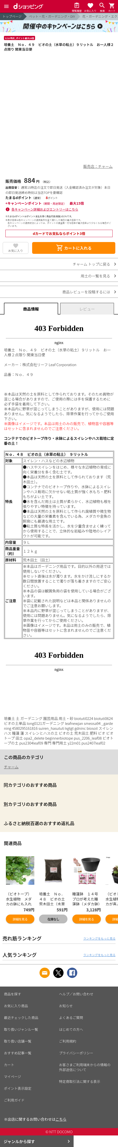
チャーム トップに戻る (91, 264)
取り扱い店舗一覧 (17, 1041)
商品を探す (12, 993)
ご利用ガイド (14, 1100)
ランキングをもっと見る (99, 938)
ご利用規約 (67, 1041)
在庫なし (53, 919)
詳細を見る (20, 919)
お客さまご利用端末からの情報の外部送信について (85, 1067)
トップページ (12, 16)
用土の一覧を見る (95, 276)
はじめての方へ (71, 1029)
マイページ (12, 1076)
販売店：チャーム (98, 166)
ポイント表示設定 (17, 1088)
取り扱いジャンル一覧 (21, 1029)
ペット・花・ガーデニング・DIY (52, 16)
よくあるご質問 (71, 1017)
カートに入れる (74, 248)
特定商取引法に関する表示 (79, 1081)
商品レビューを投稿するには (86, 292)
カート (9, 1064)
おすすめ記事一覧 (17, 1052)
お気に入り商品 (16, 1005)
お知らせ (66, 1005)
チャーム (11, 766)
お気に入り (15, 250)
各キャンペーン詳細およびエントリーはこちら (45, 209)
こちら (60, 1119)
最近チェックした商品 (21, 1017)
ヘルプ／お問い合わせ (76, 993)
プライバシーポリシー (76, 1052)
